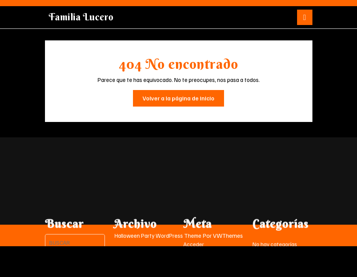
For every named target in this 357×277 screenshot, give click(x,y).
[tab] (304, 17)
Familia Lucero (81, 17)
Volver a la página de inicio (183, 100)
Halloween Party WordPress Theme (158, 235)
